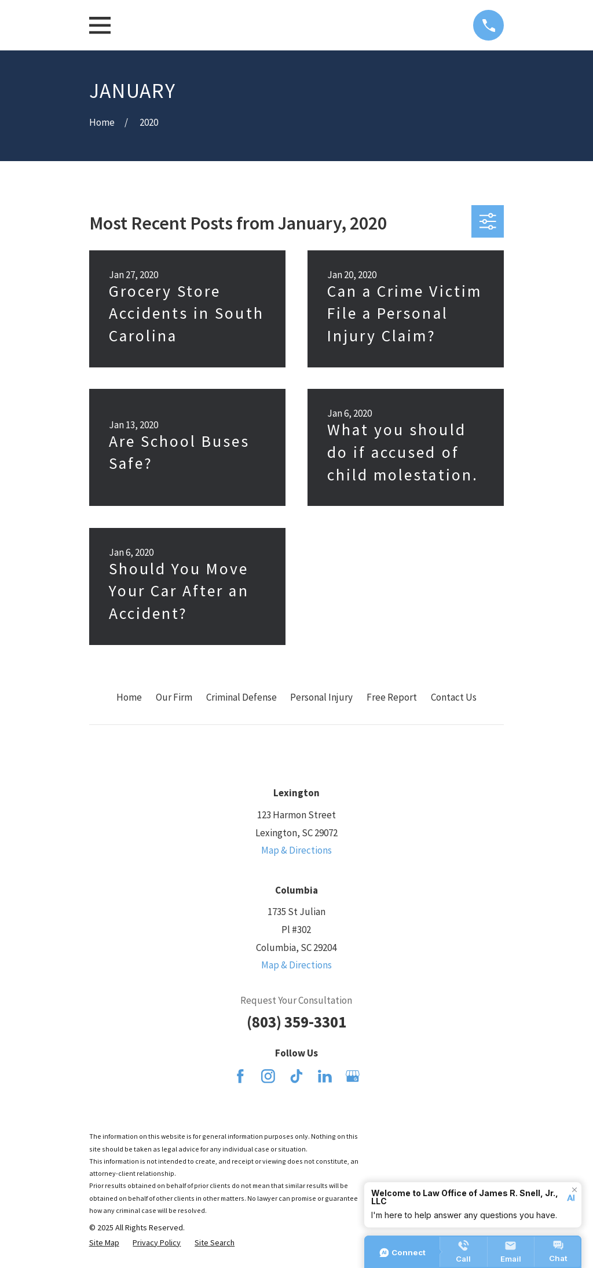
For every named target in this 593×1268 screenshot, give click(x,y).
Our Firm (174, 697)
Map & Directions (296, 850)
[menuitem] (104, 1243)
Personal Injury (321, 697)
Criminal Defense (241, 697)
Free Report (392, 697)
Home (129, 697)
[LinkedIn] (325, 1076)
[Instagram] (268, 1076)
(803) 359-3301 (296, 1022)
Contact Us (454, 697)
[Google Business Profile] (353, 1076)
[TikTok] (296, 1076)
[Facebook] (240, 1076)
